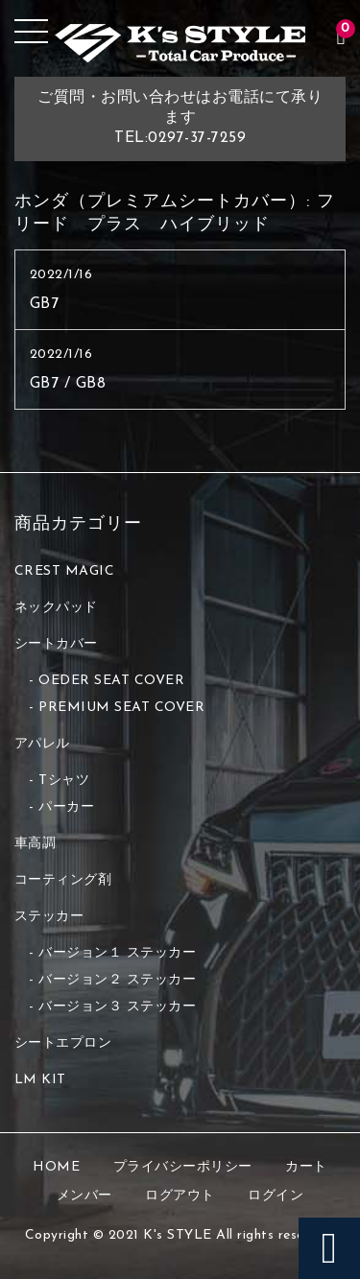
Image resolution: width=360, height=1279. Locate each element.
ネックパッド (56, 608)
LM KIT (40, 1080)
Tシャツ (63, 780)
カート (306, 1167)
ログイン (275, 1196)
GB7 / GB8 (68, 383)
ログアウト (180, 1196)
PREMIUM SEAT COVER (121, 707)
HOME (56, 1167)
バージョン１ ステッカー (117, 953)
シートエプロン (63, 1043)
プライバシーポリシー (182, 1167)
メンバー (84, 1196)
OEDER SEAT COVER (111, 681)
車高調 (35, 844)
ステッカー (49, 917)
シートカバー (56, 644)
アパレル (42, 744)
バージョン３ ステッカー (117, 1007)
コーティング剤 (63, 880)
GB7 (45, 304)
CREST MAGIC (64, 571)
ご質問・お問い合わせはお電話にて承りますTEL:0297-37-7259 (180, 118)
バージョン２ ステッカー (117, 980)
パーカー (66, 807)
